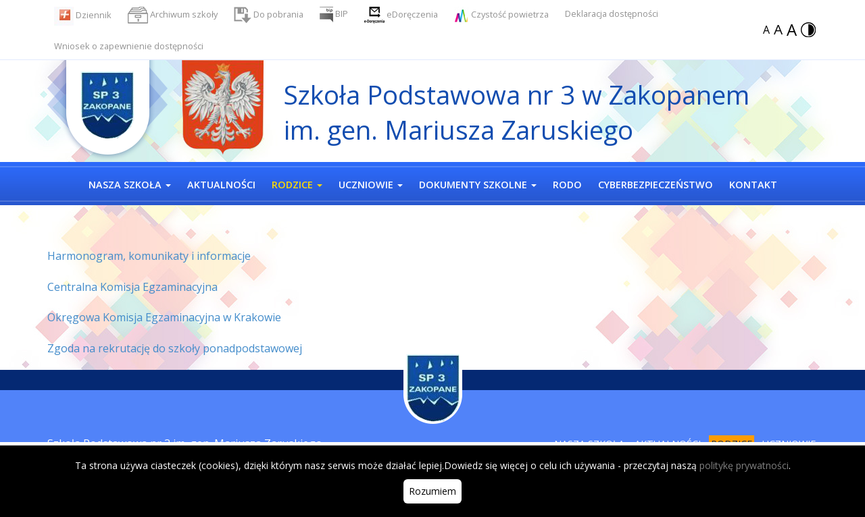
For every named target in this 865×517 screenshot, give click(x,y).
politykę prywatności (744, 465)
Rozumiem (432, 491)
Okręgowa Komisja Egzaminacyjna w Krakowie (164, 317)
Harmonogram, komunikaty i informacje (149, 255)
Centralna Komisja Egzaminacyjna (132, 286)
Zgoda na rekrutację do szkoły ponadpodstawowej (174, 348)
